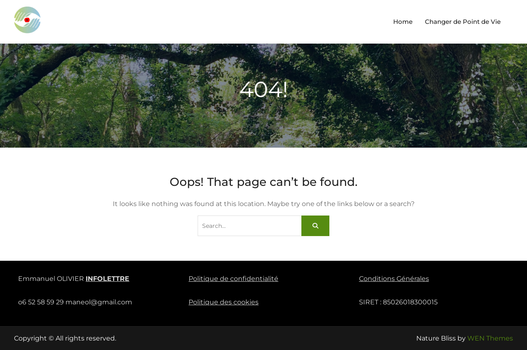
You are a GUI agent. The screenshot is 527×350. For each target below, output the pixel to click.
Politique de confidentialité (233, 279)
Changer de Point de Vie (463, 21)
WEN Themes (490, 338)
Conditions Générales (394, 279)
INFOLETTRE (107, 279)
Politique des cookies (224, 302)
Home (403, 21)
